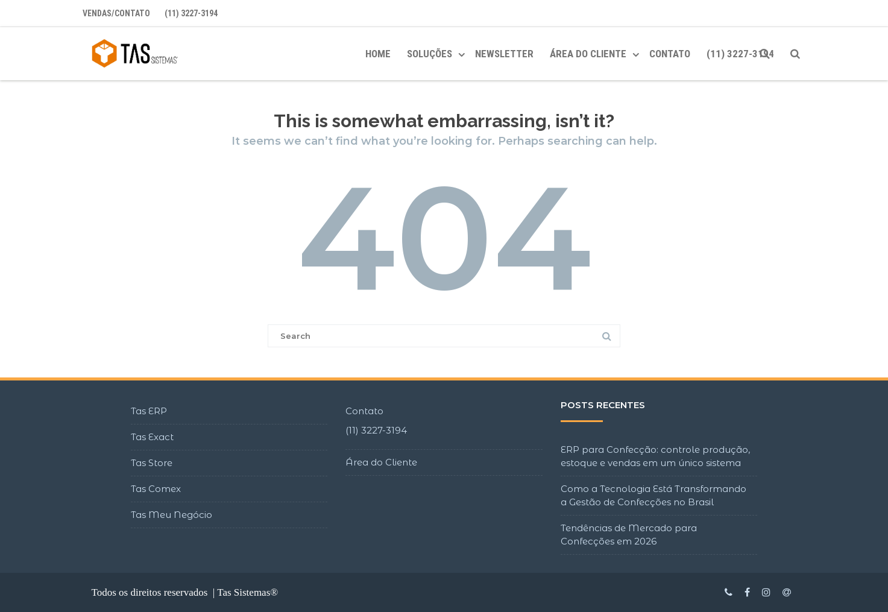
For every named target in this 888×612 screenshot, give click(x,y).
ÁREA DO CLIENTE (588, 54)
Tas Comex (156, 488)
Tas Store (151, 462)
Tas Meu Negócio (171, 514)
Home (378, 54)
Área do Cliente (381, 462)
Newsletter (504, 54)
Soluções (429, 54)
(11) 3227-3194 (191, 13)
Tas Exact (152, 437)
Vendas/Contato (116, 13)
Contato (669, 54)
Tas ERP (149, 411)
